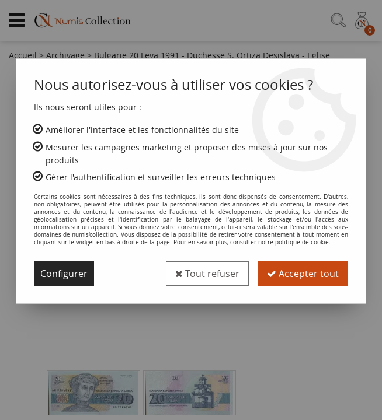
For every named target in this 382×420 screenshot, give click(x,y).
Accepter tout (303, 273)
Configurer (64, 273)
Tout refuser (207, 273)
